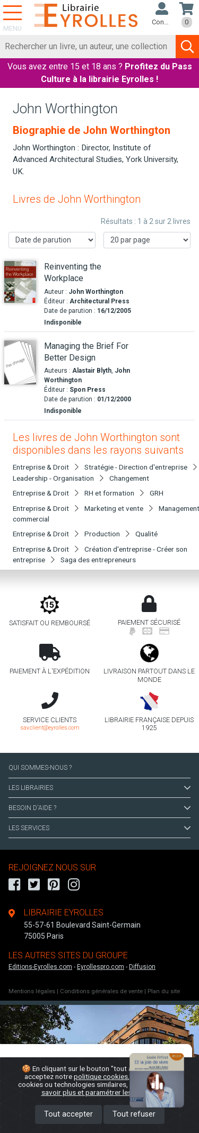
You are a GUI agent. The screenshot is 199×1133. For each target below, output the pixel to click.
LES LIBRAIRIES (99, 787)
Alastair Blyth (91, 370)
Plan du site (164, 991)
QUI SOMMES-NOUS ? (40, 767)
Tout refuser (134, 1114)
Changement (129, 478)
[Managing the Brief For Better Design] (20, 362)
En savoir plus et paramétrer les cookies (111, 1088)
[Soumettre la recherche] (187, 46)
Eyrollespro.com (100, 966)
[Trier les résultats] (52, 240)
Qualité (146, 533)
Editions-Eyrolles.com (40, 966)
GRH (156, 493)
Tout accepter (68, 1114)
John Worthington (95, 291)
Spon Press (88, 389)
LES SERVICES (99, 828)
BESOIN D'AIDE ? (99, 808)
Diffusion (142, 966)
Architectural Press (99, 301)
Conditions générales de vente (101, 991)
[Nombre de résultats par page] (147, 240)
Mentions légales (31, 991)
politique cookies (101, 1076)
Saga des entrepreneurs (98, 559)
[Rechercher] (88, 46)
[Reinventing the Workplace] (20, 282)
